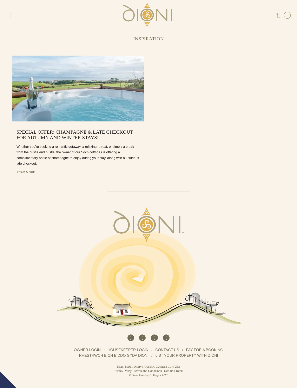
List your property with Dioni (186, 355)
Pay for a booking (204, 350)
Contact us (167, 350)
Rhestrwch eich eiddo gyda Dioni (113, 355)
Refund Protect (173, 371)
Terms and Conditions (148, 371)
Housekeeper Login (128, 350)
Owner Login (87, 350)
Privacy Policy (123, 371)
